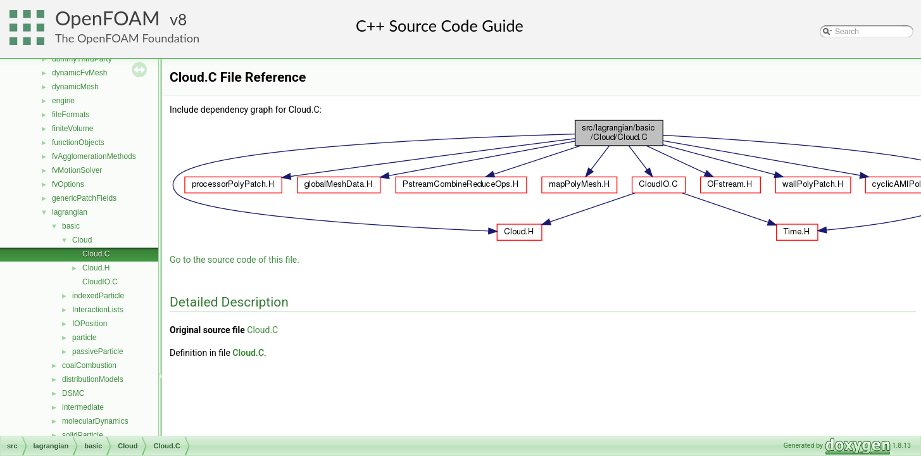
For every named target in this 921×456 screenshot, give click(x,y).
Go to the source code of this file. (234, 260)
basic (71, 226)
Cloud (82, 240)
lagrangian (69, 212)
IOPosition (89, 323)
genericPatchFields (84, 198)
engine (63, 100)
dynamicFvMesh (79, 72)
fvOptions (68, 184)
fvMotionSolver (77, 170)
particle (84, 337)
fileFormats (70, 114)
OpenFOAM (107, 18)
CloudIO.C (100, 281)
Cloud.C (96, 254)
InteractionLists (97, 309)
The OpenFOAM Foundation (127, 38)
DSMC (73, 393)
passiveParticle (97, 351)
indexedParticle (98, 295)
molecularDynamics (95, 421)
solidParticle (82, 435)
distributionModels (92, 379)
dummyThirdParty (82, 58)
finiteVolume (72, 128)
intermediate (83, 407)
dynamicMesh (75, 86)
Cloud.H (96, 267)
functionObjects (78, 142)
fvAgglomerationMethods (94, 156)
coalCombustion (89, 365)
